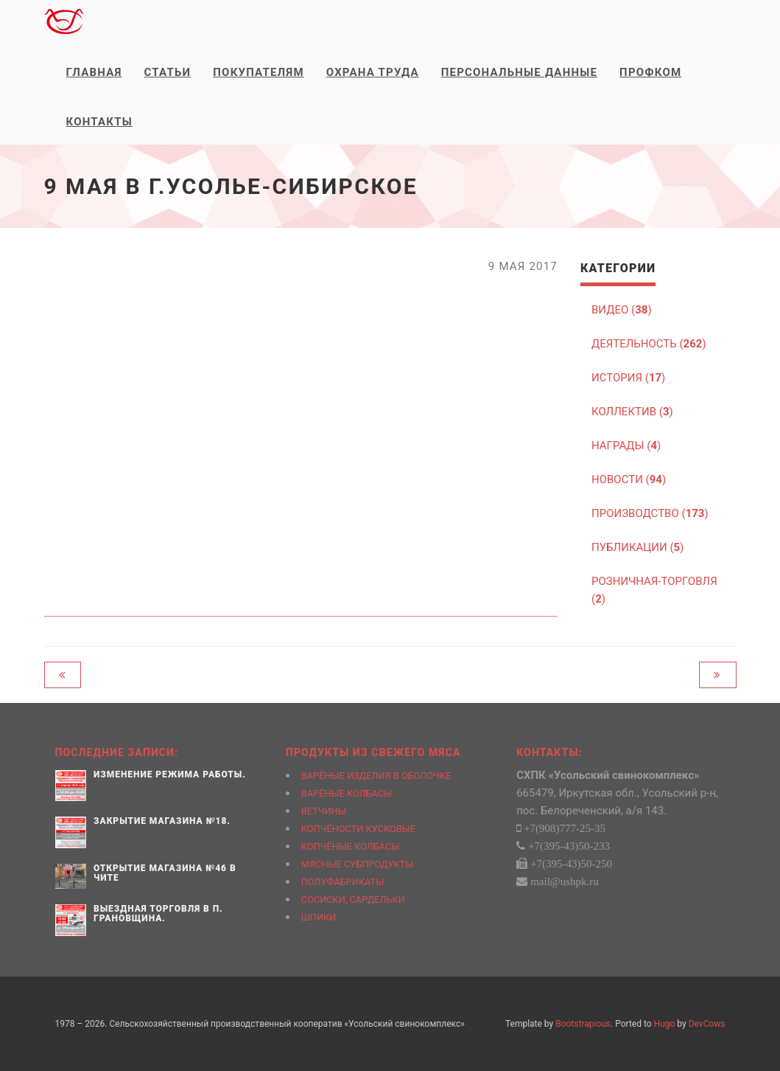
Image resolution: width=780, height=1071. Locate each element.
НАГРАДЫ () (626, 445)
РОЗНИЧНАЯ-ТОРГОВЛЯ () (654, 590)
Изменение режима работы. (170, 774)
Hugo (664, 1024)
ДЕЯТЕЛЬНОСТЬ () (648, 343)
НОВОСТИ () (628, 479)
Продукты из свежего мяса (373, 752)
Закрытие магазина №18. (162, 821)
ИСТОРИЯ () (628, 377)
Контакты (99, 121)
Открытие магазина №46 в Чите (165, 873)
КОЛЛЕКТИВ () (632, 411)
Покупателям (258, 72)
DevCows (707, 1024)
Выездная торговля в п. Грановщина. (158, 913)
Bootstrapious (583, 1024)
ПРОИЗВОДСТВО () (650, 513)
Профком (650, 72)
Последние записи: (117, 752)
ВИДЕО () (621, 309)
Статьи (168, 72)
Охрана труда (372, 72)
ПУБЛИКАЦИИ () (637, 547)
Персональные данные (519, 72)
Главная (94, 72)
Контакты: (549, 752)
